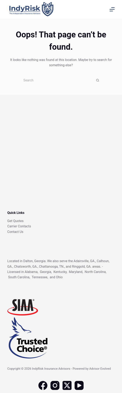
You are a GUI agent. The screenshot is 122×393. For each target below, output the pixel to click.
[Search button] (98, 80)
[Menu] (112, 9)
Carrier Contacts (19, 226)
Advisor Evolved (100, 369)
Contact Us (15, 232)
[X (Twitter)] (67, 385)
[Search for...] (57, 80)
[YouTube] (79, 385)
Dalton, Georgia (34, 261)
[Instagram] (54, 385)
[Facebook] (42, 385)
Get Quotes (15, 221)
